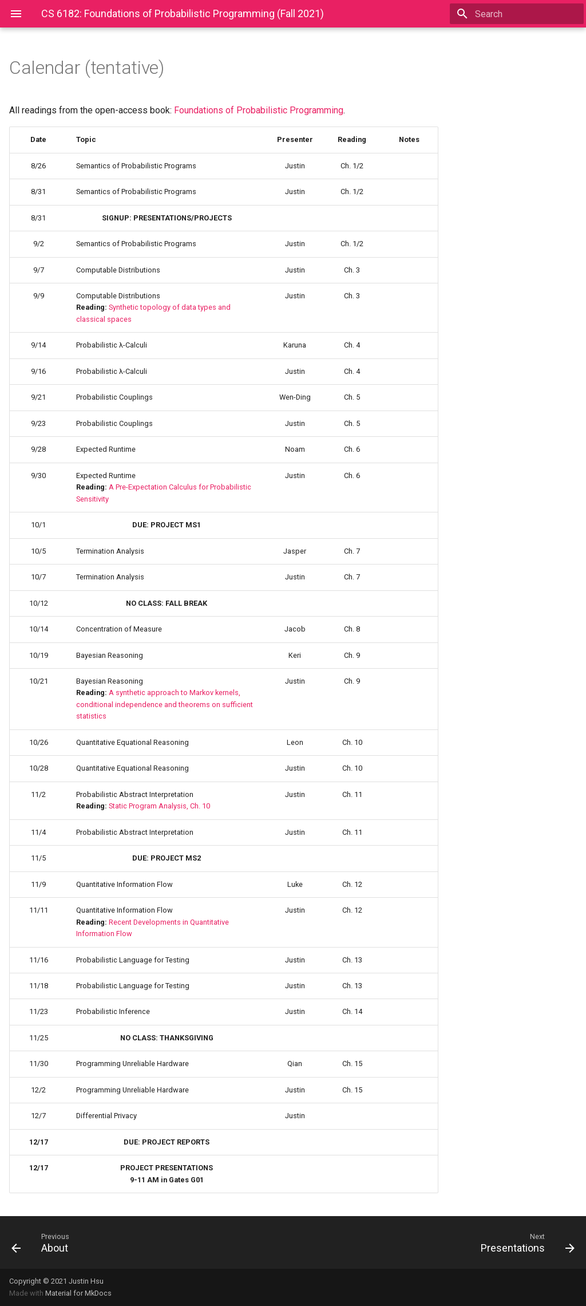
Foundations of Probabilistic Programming (258, 110)
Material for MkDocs (78, 1293)
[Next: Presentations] (438, 1242)
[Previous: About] (147, 1242)
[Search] (517, 13)
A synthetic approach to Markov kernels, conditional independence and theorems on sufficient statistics (164, 704)
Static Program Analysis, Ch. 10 (159, 806)
